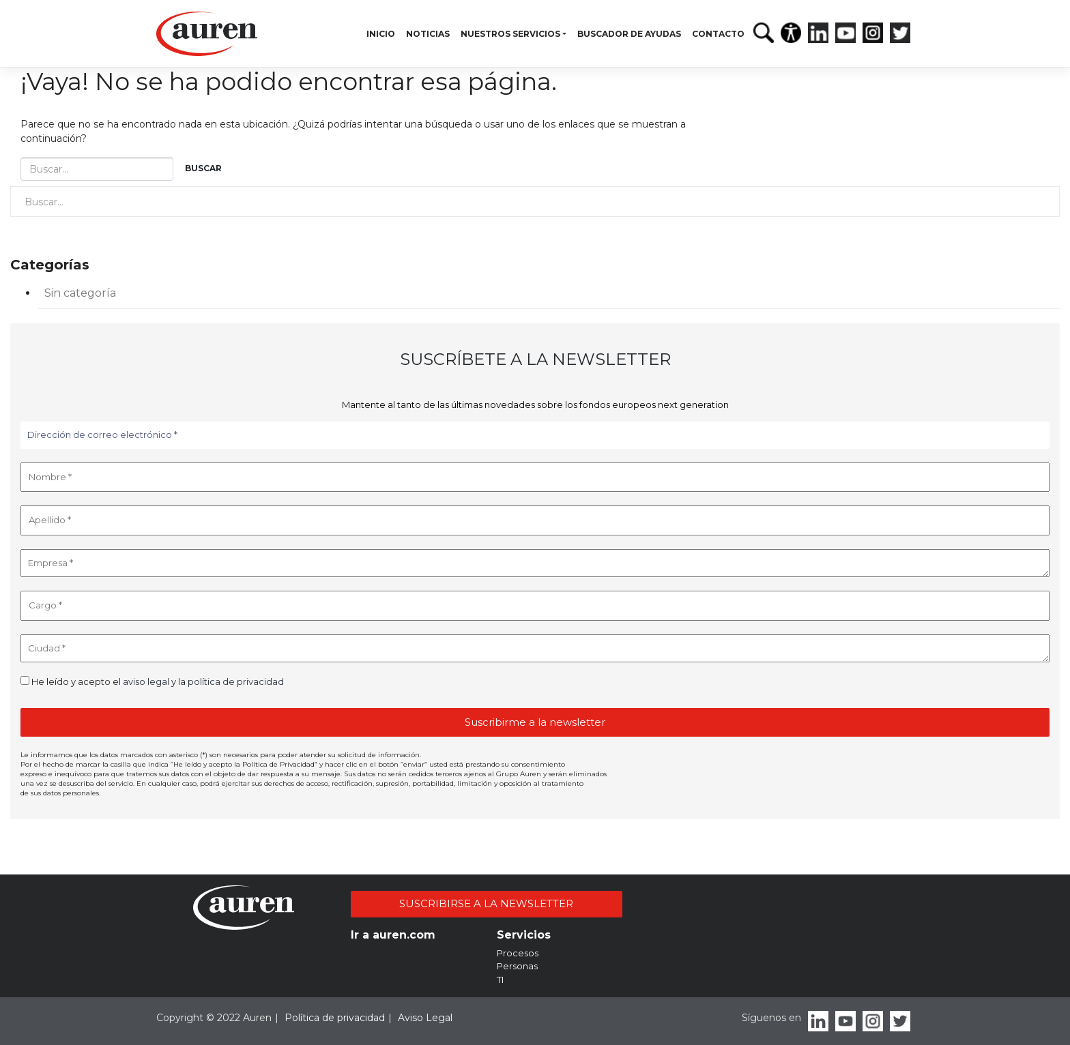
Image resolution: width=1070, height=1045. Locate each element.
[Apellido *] (535, 520)
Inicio (380, 34)
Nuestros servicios (510, 34)
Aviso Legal (425, 1018)
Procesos (517, 952)
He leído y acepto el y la (152, 681)
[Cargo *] (535, 606)
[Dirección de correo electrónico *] (535, 435)
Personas (517, 965)
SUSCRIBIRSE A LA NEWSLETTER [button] (486, 903)
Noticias (428, 34)
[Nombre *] (535, 477)
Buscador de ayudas (629, 34)
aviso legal (146, 681)
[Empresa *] (535, 563)
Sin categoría (80, 292)
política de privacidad (236, 681)
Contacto (718, 34)
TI (500, 979)
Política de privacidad (335, 1018)
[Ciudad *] (535, 648)
